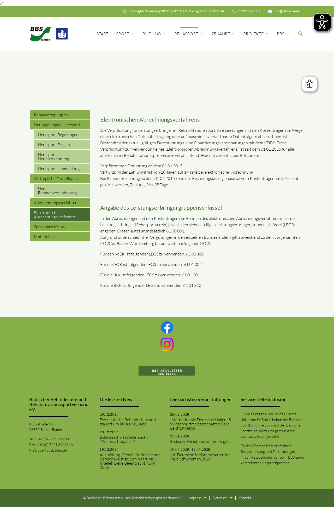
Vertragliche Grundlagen (56, 178)
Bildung (154, 33)
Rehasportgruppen (51, 114)
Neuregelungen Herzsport (57, 124)
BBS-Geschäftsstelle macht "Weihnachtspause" (124, 439)
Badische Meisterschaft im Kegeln (200, 441)
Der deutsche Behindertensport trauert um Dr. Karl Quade (128, 422)
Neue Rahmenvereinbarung (57, 190)
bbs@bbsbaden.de (52, 450)
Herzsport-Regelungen (58, 134)
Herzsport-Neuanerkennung (53, 156)
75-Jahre (223, 33)
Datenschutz (222, 497)
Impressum (197, 497)
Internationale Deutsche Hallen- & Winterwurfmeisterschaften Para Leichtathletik (200, 424)
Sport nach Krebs (49, 226)
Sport (125, 33)
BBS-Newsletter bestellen (167, 372)
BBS (283, 33)
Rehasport (189, 33)
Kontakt (244, 497)
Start (102, 33)
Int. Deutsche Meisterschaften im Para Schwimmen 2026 (200, 457)
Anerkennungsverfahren (55, 202)
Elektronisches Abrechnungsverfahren (54, 214)
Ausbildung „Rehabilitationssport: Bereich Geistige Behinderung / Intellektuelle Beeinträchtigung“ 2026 (130, 461)
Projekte (256, 33)
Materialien (44, 236)
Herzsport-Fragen (54, 144)
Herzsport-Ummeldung (59, 168)
